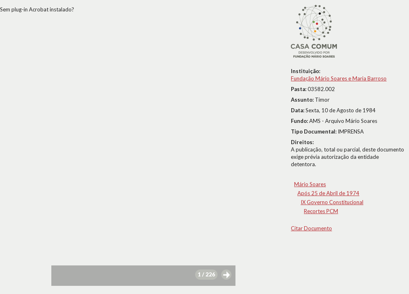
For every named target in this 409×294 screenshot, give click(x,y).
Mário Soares (310, 184)
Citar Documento (311, 228)
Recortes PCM (321, 211)
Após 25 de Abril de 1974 (328, 193)
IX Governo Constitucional (332, 202)
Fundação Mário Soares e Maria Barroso (339, 78)
